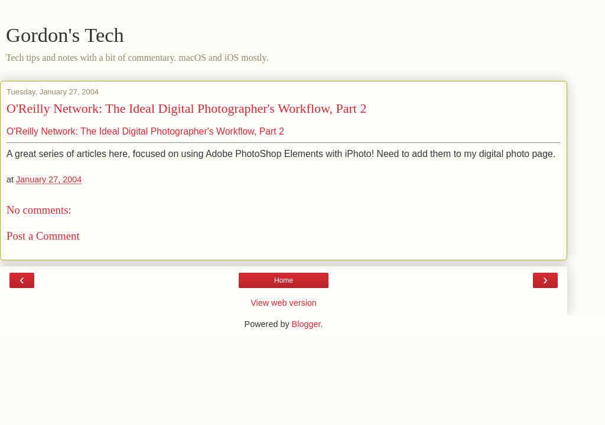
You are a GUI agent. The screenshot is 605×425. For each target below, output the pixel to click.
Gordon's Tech (65, 35)
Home (283, 280)
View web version (284, 303)
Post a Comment (43, 236)
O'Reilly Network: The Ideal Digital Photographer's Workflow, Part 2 (186, 108)
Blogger (306, 324)
